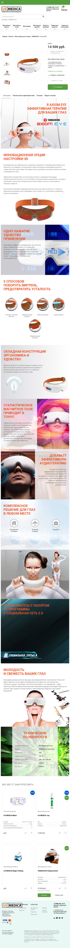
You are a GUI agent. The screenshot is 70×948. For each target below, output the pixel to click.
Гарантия (33, 912)
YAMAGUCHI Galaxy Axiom (48, 871)
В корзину (57, 87)
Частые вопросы (44, 911)
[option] (7, 54)
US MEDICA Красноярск (41, 940)
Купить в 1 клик (56, 80)
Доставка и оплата (34, 908)
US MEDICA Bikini (10, 815)
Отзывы (40, 95)
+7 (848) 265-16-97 (52, 7)
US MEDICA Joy (43, 815)
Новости (21, 910)
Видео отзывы (50, 95)
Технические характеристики (23, 95)
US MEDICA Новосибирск (46, 939)
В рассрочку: (44, 890)
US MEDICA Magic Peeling (13, 871)
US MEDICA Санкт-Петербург (32, 939)
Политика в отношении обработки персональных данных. (39, 937)
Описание (6, 95)
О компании (22, 908)
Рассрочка (34, 914)
